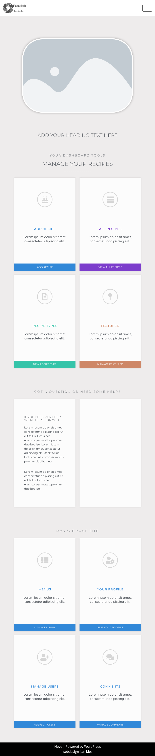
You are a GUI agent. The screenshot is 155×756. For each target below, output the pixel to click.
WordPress (92, 746)
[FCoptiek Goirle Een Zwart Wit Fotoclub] (16, 8)
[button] (44, 267)
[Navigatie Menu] (147, 8)
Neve (58, 746)
